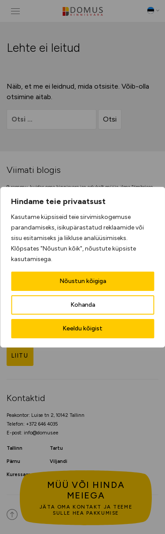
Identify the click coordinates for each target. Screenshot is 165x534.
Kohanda (82, 304)
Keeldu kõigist (82, 328)
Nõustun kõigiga (82, 281)
